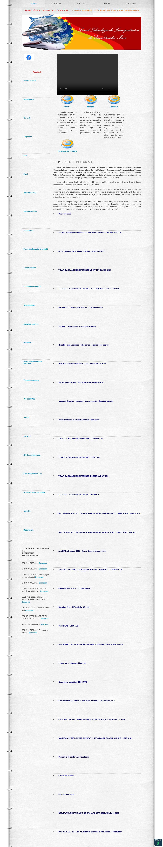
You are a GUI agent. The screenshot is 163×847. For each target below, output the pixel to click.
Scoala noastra (30, 80)
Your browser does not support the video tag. (87, 74)
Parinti (26, 417)
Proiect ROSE (29, 399)
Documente (28, 530)
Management (29, 99)
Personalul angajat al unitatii (36, 249)
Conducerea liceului (32, 286)
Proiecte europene (31, 380)
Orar (25, 155)
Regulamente (29, 305)
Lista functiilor (30, 268)
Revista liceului (30, 193)
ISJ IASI (27, 118)
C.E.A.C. (27, 436)
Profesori (27, 343)
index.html (82, 38)
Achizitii (27, 511)
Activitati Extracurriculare (34, 492)
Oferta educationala (32, 455)
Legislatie (28, 137)
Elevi (26, 174)
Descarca (43, 563)
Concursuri (28, 230)
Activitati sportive (31, 324)
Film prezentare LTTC (33, 474)
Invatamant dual (30, 212)
